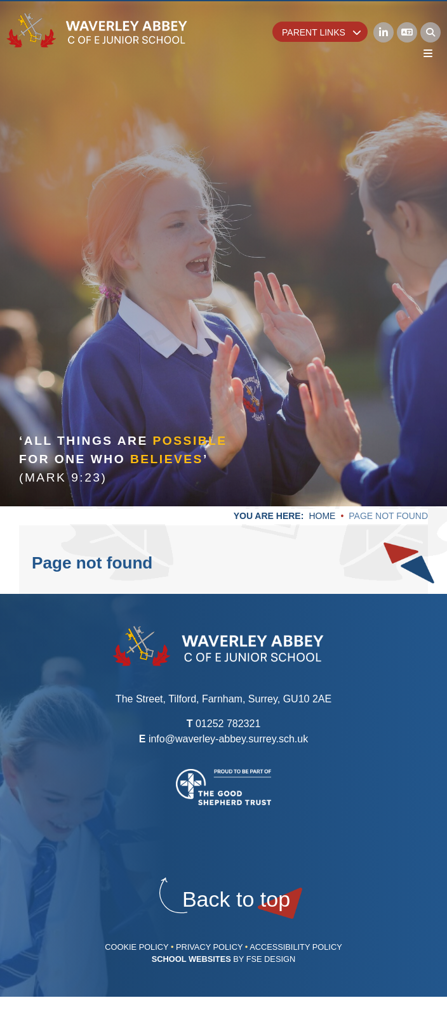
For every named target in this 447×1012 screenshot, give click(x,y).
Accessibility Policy (296, 947)
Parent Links (321, 32)
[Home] (97, 30)
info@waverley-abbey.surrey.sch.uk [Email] (228, 738)
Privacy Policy (209, 947)
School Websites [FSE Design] (191, 959)
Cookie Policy (136, 947)
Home (322, 516)
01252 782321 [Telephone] (228, 723)
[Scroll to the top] (236, 899)
